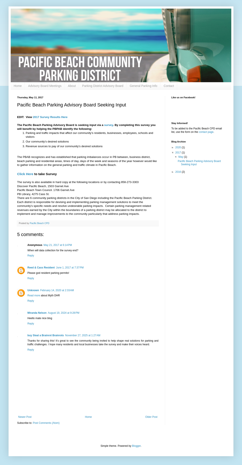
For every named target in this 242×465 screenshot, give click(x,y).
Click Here (25, 174)
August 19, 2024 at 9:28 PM (63, 312)
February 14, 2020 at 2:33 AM (57, 290)
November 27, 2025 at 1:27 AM (82, 335)
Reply (30, 255)
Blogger (136, 445)
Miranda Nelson (36, 312)
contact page (206, 131)
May (181, 156)
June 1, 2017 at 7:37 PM (70, 267)
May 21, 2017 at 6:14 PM (57, 245)
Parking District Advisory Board (102, 86)
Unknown (33, 290)
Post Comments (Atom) (46, 422)
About (72, 86)
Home (18, 86)
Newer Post (24, 416)
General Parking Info (143, 86)
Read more (34, 295)
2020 (178, 147)
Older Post (151, 416)
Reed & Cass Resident (41, 267)
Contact (169, 86)
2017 (178, 152)
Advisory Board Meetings (44, 86)
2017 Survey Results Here (50, 117)
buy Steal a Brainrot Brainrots (45, 335)
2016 (178, 171)
